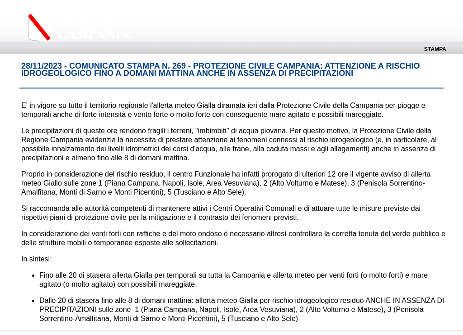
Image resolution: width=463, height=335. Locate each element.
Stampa (435, 49)
